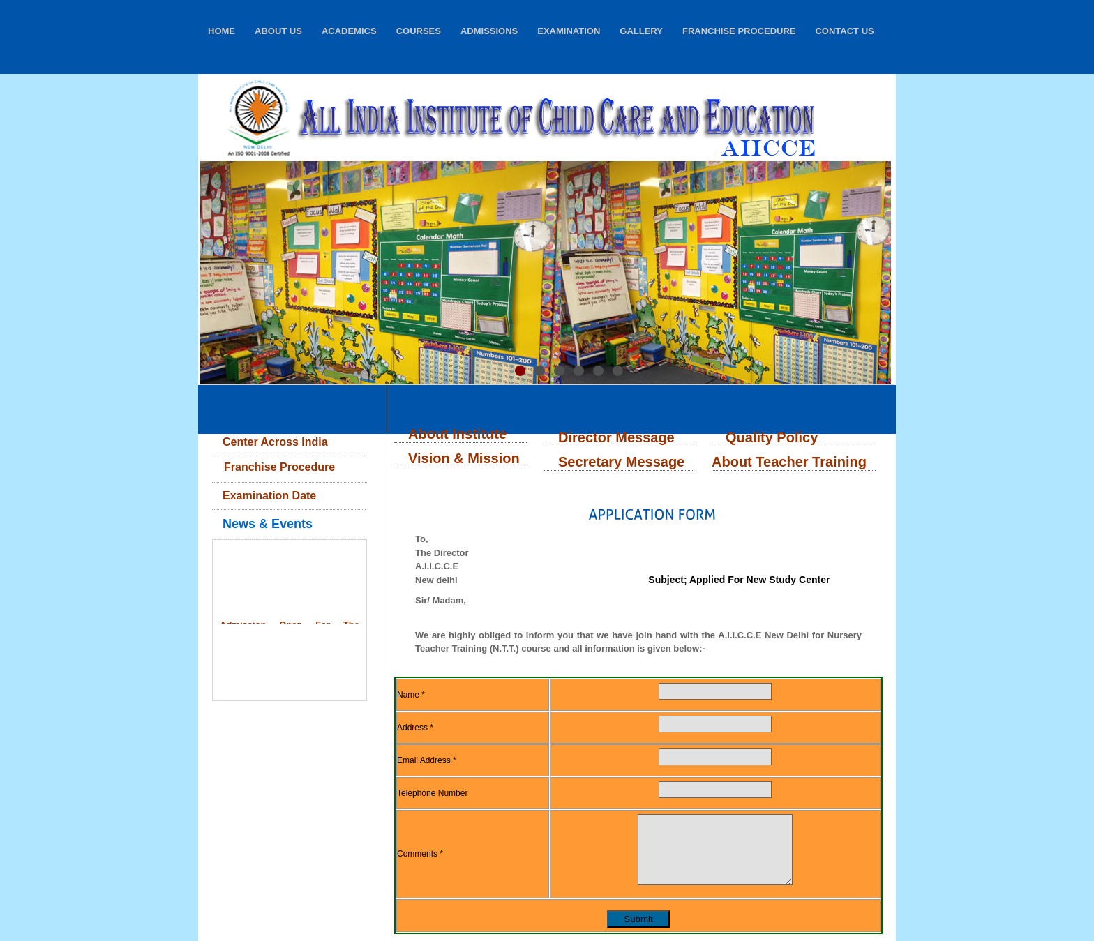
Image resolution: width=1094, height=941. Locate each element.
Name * (411, 695)
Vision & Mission (464, 458)
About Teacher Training (789, 461)
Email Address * (426, 760)
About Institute (457, 434)
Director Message (616, 437)
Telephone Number (432, 793)
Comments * (420, 854)
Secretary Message (621, 461)
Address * (415, 727)
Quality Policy (772, 437)
